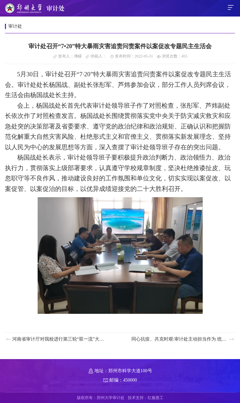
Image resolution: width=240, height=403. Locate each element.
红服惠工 (155, 397)
